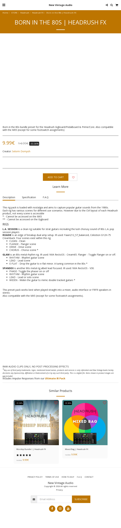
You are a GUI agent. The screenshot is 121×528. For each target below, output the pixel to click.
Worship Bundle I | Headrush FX (31, 449)
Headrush (24, 12)
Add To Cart (56, 177)
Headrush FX (37, 12)
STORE (14, 12)
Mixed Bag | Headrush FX (76, 449)
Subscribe (81, 499)
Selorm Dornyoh (21, 151)
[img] (36, 422)
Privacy (59, 490)
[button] (4, 4)
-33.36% (19, 403)
